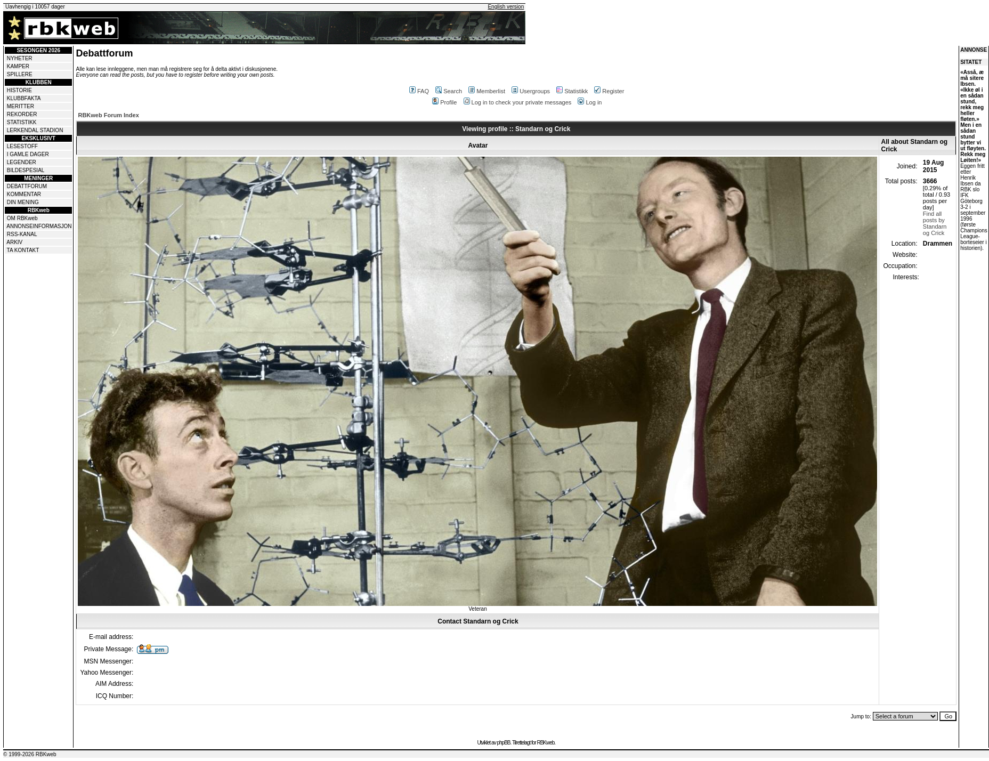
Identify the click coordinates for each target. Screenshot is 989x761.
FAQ (419, 91)
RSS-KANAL (22, 234)
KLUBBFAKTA (24, 98)
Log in (590, 102)
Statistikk (572, 91)
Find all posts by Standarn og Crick (935, 223)
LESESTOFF (22, 146)
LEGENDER (21, 162)
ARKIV (14, 242)
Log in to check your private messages (518, 102)
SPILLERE (20, 74)
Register (609, 91)
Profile (444, 102)
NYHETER (20, 58)
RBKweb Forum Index (108, 115)
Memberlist (486, 91)
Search (448, 91)
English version (506, 7)
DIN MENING (23, 202)
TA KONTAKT (23, 250)
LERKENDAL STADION (35, 130)
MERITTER (20, 106)
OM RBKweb (22, 218)
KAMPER (18, 66)
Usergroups (531, 91)
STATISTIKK (22, 122)
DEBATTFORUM (27, 186)
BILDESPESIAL (26, 170)
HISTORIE (19, 90)
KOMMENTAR (24, 194)
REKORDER (22, 114)
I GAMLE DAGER (28, 154)
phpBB (503, 743)
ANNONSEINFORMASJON (38, 226)
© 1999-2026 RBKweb (29, 754)
